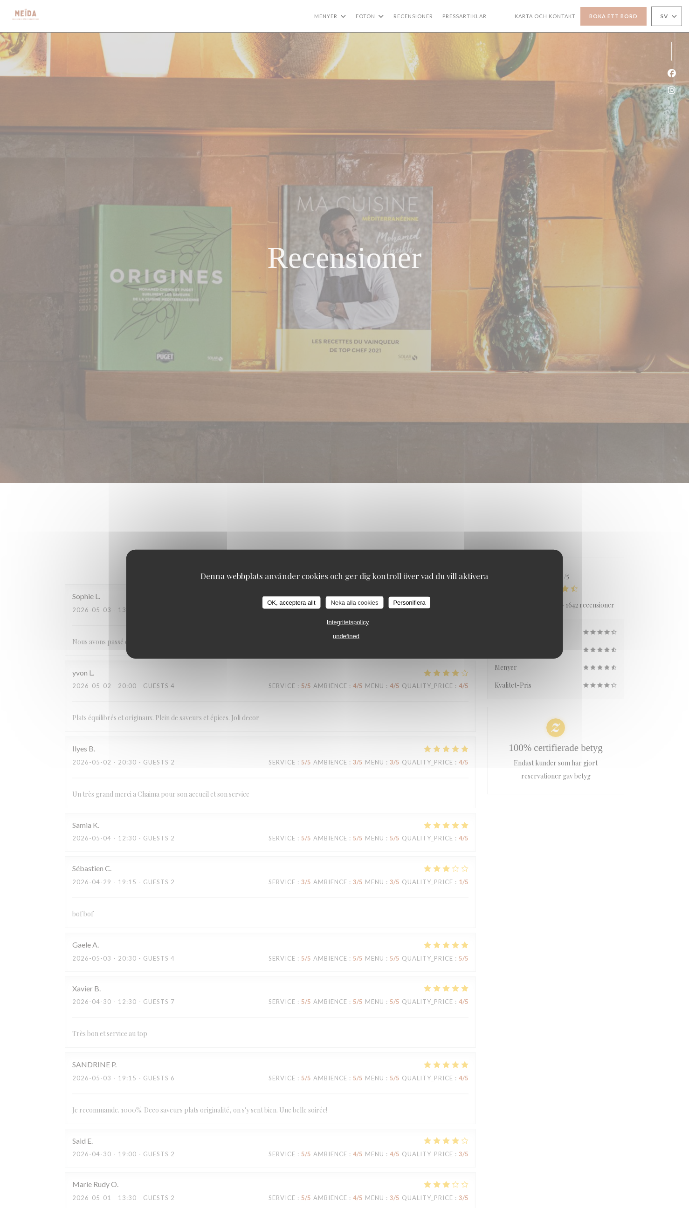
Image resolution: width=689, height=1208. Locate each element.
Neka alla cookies (355, 602)
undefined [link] (346, 636)
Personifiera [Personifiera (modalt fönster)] (409, 602)
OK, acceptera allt (291, 602)
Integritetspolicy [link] (348, 622)
